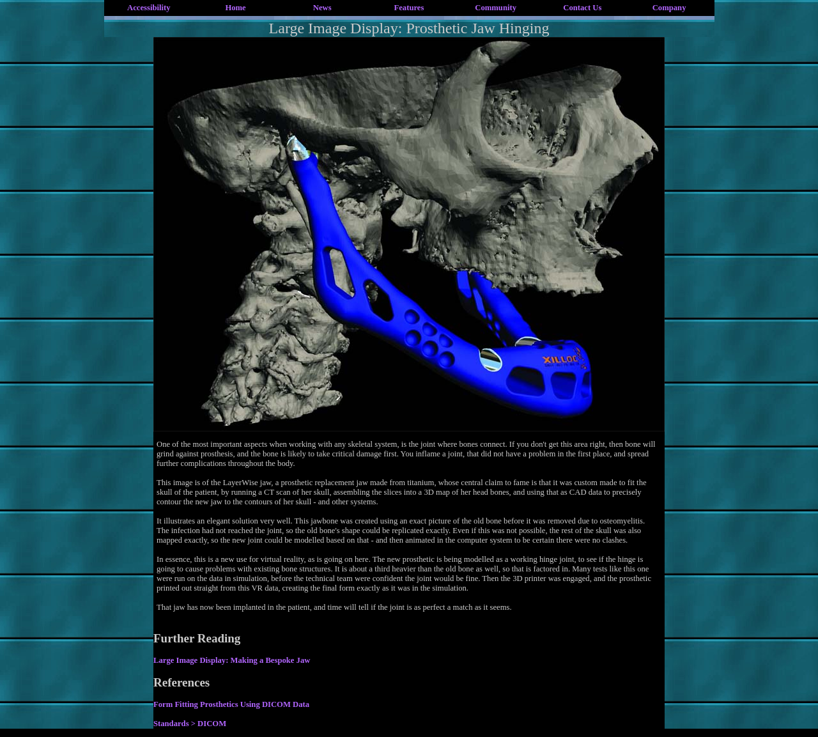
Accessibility (149, 7)
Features (409, 7)
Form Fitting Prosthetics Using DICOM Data (231, 704)
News (322, 7)
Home (235, 7)
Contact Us (582, 7)
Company (669, 7)
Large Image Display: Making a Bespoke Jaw (231, 660)
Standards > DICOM (189, 723)
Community (495, 7)
